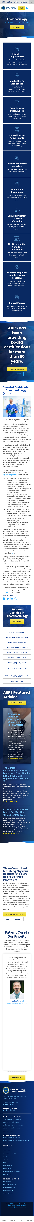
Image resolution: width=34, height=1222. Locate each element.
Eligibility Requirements (17, 632)
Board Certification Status (11, 1130)
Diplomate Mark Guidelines (11, 1173)
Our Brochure (7, 1167)
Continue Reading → (15, 758)
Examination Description (17, 657)
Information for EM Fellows (11, 1139)
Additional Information (21, 1209)
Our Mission (7, 1152)
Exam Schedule (8, 1133)
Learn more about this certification (17, 22)
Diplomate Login (21, 8)
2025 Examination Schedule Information (17, 663)
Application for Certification (17, 637)
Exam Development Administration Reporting (17, 675)
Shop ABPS (3, 2)
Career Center (8, 1195)
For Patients (16, 2)
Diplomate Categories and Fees (13, 1127)
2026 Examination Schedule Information (17, 669)
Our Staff (6, 1158)
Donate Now (7, 1192)
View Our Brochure (17, 369)
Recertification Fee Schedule (17, 652)
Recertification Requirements (17, 647)
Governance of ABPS (9, 1155)
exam (13, 538)
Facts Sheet (7, 1170)
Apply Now (17, 27)
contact (6, 592)
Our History (6, 1149)
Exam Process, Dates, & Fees (17, 642)
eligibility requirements (11, 475)
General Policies (17, 681)
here (12, 553)
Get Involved (9, 2)
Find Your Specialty (13, 921)
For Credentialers (24, 2)
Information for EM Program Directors (15, 1142)
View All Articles (17, 703)
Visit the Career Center (14, 916)
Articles (5, 1161)
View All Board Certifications (12, 1121)
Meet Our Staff (17, 1079)
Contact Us (7, 1176)
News (5, 1164)
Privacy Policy (10, 1209)
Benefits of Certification (11, 1124)
